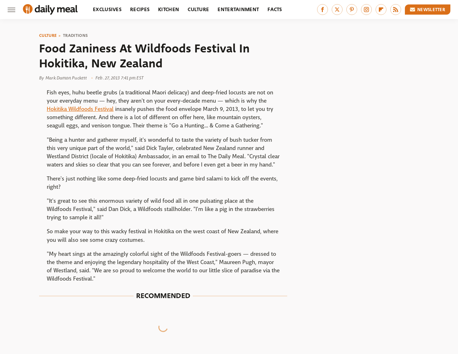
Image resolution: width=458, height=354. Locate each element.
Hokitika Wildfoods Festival (80, 109)
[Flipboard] (381, 9)
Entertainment (238, 9)
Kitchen (168, 9)
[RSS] (395, 9)
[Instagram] (366, 9)
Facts (274, 9)
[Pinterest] (351, 9)
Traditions (75, 35)
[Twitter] (337, 9)
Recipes (139, 9)
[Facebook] (322, 9)
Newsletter (428, 9)
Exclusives (107, 9)
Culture (198, 9)
